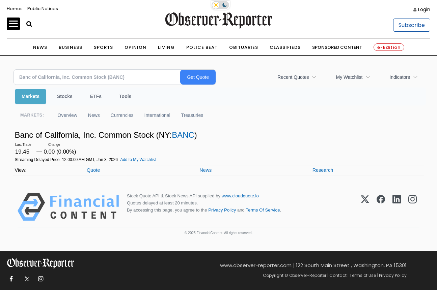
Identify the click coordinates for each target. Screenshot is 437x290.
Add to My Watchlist (138, 159)
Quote (93, 170)
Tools (125, 96)
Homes (15, 8)
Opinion (135, 47)
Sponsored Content (337, 47)
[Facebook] (381, 206)
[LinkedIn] (397, 206)
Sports (103, 47)
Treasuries (192, 115)
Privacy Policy (222, 210)
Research (322, 170)
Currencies (122, 115)
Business (70, 47)
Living (166, 47)
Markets (30, 96)
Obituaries (243, 47)
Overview (67, 115)
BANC (183, 134)
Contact (338, 275)
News (40, 47)
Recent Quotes (293, 77)
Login (424, 9)
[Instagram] (412, 206)
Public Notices (42, 8)
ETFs (96, 96)
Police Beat (202, 47)
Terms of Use (363, 275)
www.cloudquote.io (240, 195)
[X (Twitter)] (365, 206)
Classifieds (285, 47)
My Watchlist (349, 77)
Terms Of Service (263, 210)
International (157, 115)
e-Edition (389, 47)
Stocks (65, 96)
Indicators (399, 77)
